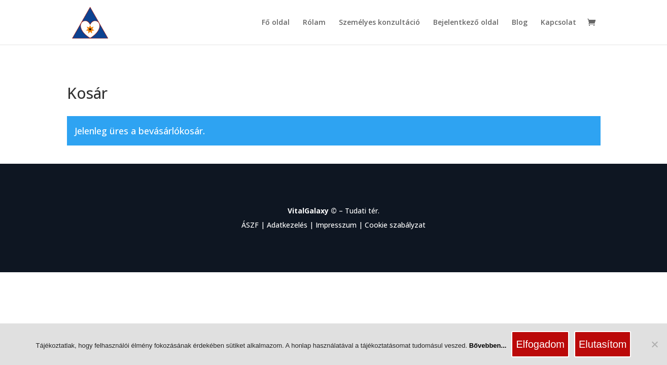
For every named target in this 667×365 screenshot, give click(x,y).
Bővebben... (488, 345)
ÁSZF (250, 225)
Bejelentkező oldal (466, 23)
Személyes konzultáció (379, 23)
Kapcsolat (558, 23)
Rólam (314, 23)
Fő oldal (276, 23)
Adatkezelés (287, 225)
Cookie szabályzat (395, 225)
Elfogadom (540, 344)
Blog (520, 23)
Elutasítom (602, 344)
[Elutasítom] (654, 344)
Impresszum (336, 225)
